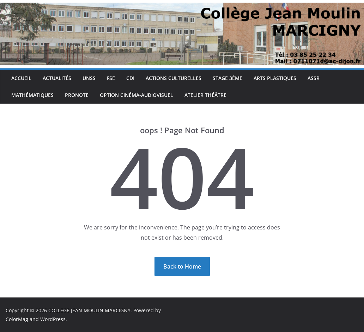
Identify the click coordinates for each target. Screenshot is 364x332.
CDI (130, 78)
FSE (111, 78)
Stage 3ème (227, 78)
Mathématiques (32, 95)
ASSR (314, 78)
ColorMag (17, 319)
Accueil (21, 78)
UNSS (89, 78)
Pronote (77, 95)
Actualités (57, 78)
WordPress (53, 319)
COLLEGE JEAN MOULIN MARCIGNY (89, 310)
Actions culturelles (173, 78)
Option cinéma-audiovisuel (136, 95)
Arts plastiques (275, 78)
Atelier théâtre (205, 95)
